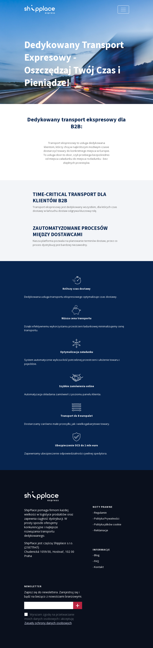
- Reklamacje (100, 530)
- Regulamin (100, 512)
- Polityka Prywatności (106, 518)
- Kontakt (98, 567)
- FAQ (96, 561)
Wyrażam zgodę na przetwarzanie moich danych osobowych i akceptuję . (49, 619)
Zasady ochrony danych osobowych (48, 623)
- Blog (96, 555)
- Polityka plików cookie (107, 524)
